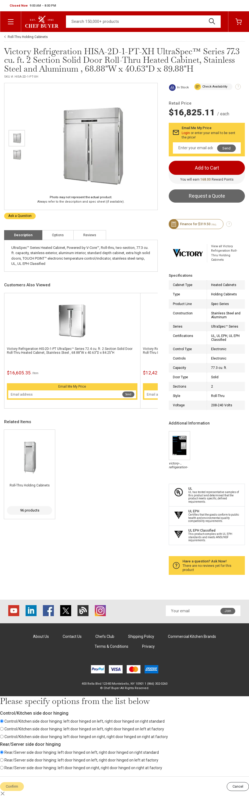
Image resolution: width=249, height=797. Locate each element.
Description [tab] (23, 235)
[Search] (143, 21)
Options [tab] (58, 235)
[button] (33, 5)
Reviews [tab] (89, 235)
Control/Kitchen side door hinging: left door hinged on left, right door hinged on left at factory (82, 729)
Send (128, 394)
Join (228, 611)
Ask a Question (20, 216)
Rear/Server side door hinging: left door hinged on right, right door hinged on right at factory (81, 768)
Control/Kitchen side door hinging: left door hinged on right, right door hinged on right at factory (84, 737)
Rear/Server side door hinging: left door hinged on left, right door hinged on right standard (79, 752)
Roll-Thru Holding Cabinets (28, 37)
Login (186, 133)
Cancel (238, 786)
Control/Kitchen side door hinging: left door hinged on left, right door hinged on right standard (82, 721)
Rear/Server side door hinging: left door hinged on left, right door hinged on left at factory (79, 760)
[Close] (2, 793)
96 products (29, 510)
